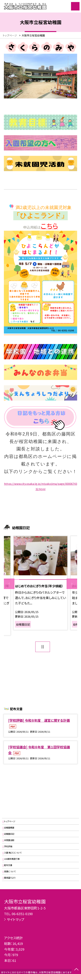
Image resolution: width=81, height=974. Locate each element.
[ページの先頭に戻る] (76, 969)
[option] (40, 583)
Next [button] (72, 584)
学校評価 (8, 846)
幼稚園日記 (9, 833)
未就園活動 (9, 840)
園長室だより (10, 877)
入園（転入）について (13, 852)
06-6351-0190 (22, 913)
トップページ (9, 821)
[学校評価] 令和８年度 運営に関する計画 (39, 720)
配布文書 (8, 865)
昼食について (10, 871)
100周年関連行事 (12, 858)
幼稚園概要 (9, 827)
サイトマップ (15, 919)
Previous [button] (9, 584)
